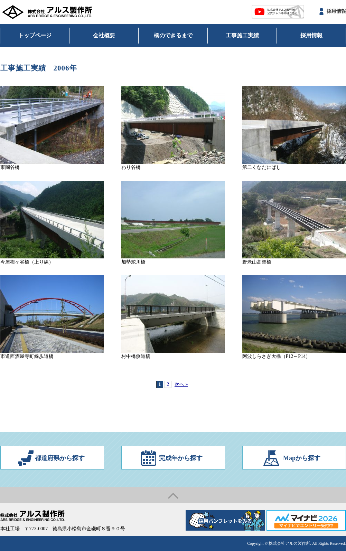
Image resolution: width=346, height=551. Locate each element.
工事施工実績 (242, 35)
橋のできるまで (173, 35)
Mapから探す (301, 458)
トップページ (35, 35)
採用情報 (336, 11)
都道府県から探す (60, 458)
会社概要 (104, 35)
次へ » (181, 384)
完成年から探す (181, 458)
